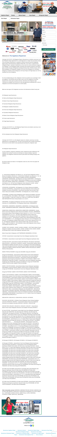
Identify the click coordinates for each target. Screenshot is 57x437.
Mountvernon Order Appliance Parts (26, 434)
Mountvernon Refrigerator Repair (22, 431)
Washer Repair (22, 15)
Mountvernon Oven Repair (36, 431)
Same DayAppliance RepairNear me (51, 55)
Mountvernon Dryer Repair (47, 430)
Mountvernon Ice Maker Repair (38, 433)
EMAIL (43, 38)
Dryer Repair (32, 15)
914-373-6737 (48, 4)
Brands (13, 15)
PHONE (43, 34)
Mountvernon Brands (22, 430)
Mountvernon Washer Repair (33, 430)
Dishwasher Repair (15, 18)
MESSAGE (44, 43)
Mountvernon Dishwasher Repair (7, 433)
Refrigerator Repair (43, 15)
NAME (43, 30)
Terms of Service (39, 434)
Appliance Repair (5, 15)
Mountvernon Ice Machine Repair (22, 433)
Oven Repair (4, 18)
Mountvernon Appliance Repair (9, 430)
